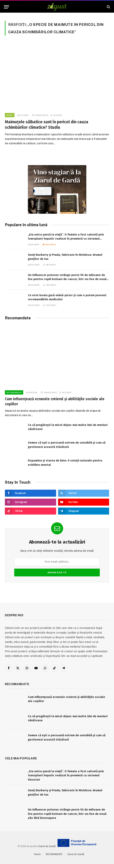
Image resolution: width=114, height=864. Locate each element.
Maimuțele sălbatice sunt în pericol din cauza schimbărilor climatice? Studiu (46, 124)
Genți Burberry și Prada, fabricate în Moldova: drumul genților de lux (65, 257)
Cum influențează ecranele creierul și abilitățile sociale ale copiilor (54, 401)
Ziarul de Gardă (47, 846)
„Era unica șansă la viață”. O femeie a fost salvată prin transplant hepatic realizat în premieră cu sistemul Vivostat (66, 237)
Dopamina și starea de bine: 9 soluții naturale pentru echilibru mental (65, 462)
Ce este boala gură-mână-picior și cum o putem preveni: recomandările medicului (67, 297)
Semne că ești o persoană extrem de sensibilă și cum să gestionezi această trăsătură (66, 444)
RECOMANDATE (14, 392)
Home (37, 854)
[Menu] (6, 7)
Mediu (9, 115)
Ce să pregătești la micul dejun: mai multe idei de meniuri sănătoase (68, 427)
